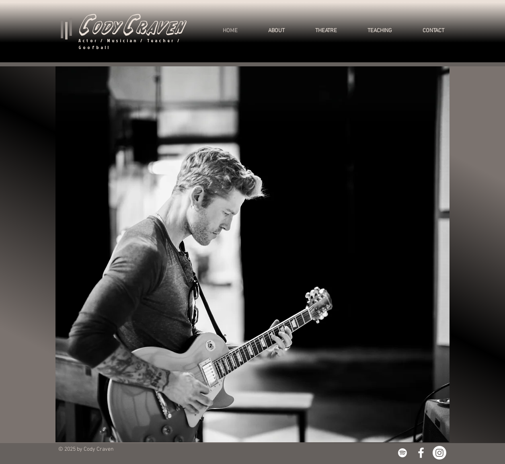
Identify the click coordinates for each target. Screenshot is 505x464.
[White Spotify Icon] (402, 453)
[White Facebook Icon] (421, 453)
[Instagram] (439, 453)
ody (105, 28)
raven (160, 28)
